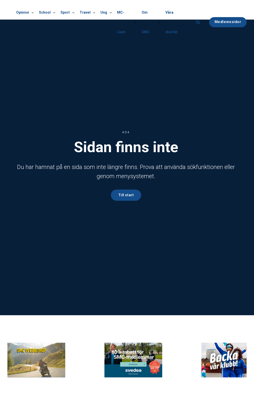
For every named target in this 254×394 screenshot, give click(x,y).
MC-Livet (126, 10)
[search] (198, 10)
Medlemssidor (228, 9)
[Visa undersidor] (33, 10)
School (49, 10)
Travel (87, 10)
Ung (105, 10)
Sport (68, 10)
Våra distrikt (176, 10)
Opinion (27, 10)
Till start (126, 195)
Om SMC (150, 10)
